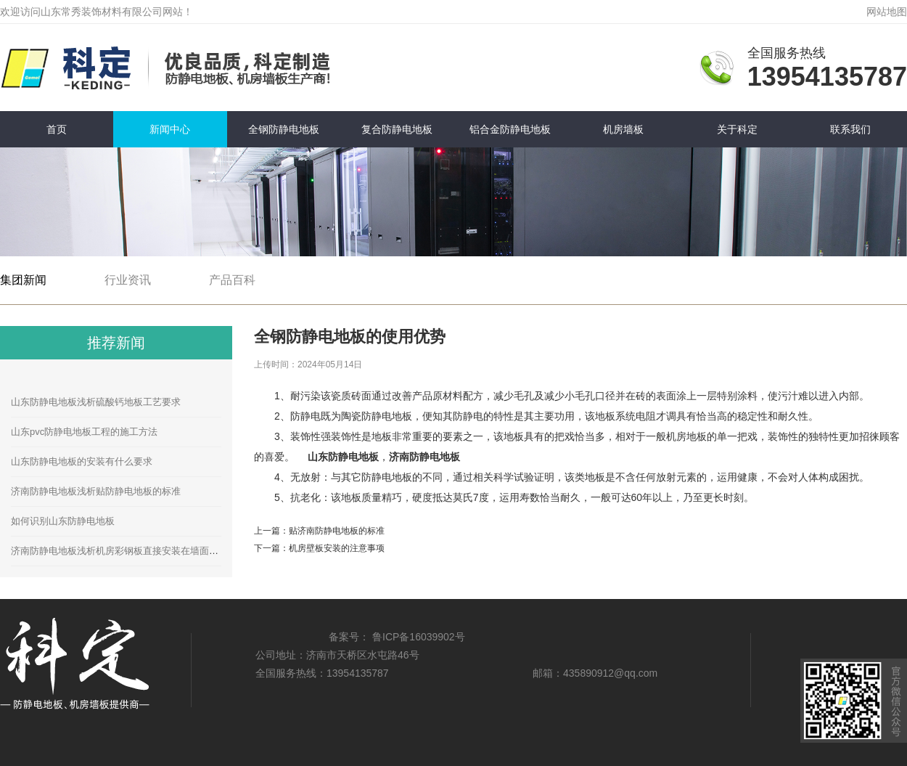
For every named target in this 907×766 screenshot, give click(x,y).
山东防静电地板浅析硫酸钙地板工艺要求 (96, 401)
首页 (56, 129)
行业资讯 (127, 280)
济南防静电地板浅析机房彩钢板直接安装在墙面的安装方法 (133, 550)
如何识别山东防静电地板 (63, 521)
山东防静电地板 (343, 457)
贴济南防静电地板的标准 (337, 531)
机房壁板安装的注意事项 (337, 548)
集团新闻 (23, 280)
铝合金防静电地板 (510, 129)
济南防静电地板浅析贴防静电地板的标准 (96, 491)
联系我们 (850, 129)
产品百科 (232, 280)
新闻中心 (169, 129)
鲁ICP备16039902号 (418, 637)
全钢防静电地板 (283, 129)
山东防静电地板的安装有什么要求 (81, 461)
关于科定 (737, 129)
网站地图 (886, 11)
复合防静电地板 (396, 129)
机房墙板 (623, 129)
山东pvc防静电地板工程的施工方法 (84, 431)
